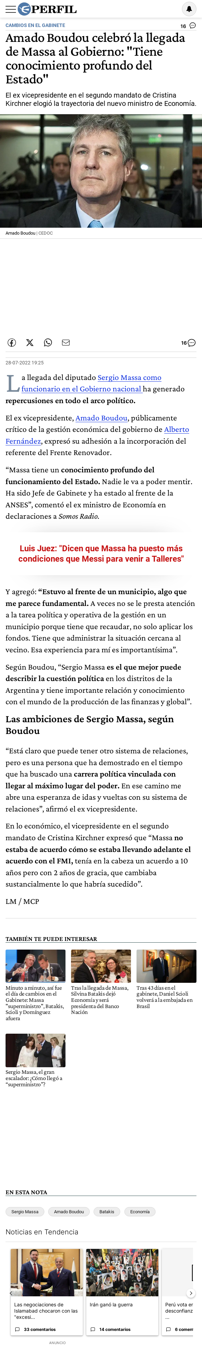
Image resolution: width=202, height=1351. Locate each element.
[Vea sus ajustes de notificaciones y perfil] (189, 9)
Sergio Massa (24, 1211)
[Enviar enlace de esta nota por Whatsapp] (48, 342)
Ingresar (171, 9)
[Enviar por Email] (66, 342)
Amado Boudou (102, 417)
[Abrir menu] (11, 9)
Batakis (106, 1211)
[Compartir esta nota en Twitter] (30, 342)
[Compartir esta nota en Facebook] (12, 342)
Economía (140, 1211)
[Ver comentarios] (188, 27)
